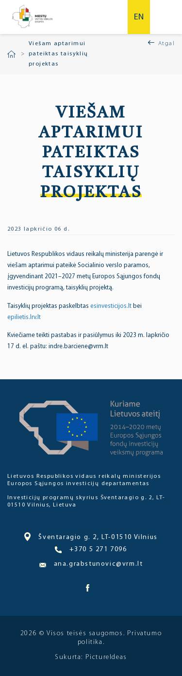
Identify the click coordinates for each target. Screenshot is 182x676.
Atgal (166, 44)
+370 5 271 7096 (91, 549)
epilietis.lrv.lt (24, 317)
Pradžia (11, 54)
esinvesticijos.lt (111, 306)
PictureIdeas (106, 657)
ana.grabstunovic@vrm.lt (91, 564)
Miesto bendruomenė (31, 17)
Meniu (166, 17)
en (139, 17)
